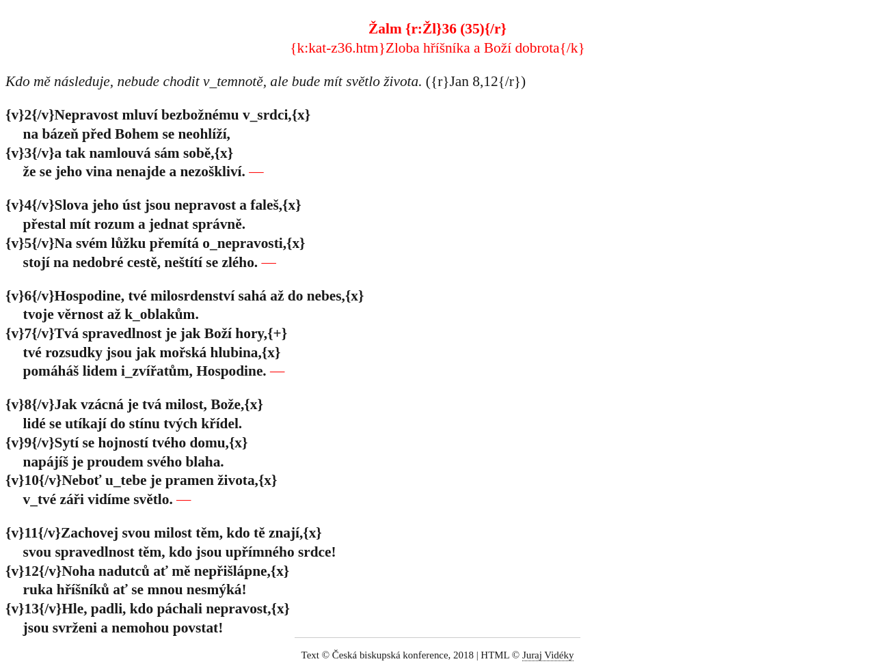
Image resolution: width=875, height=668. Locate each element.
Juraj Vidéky (548, 655)
